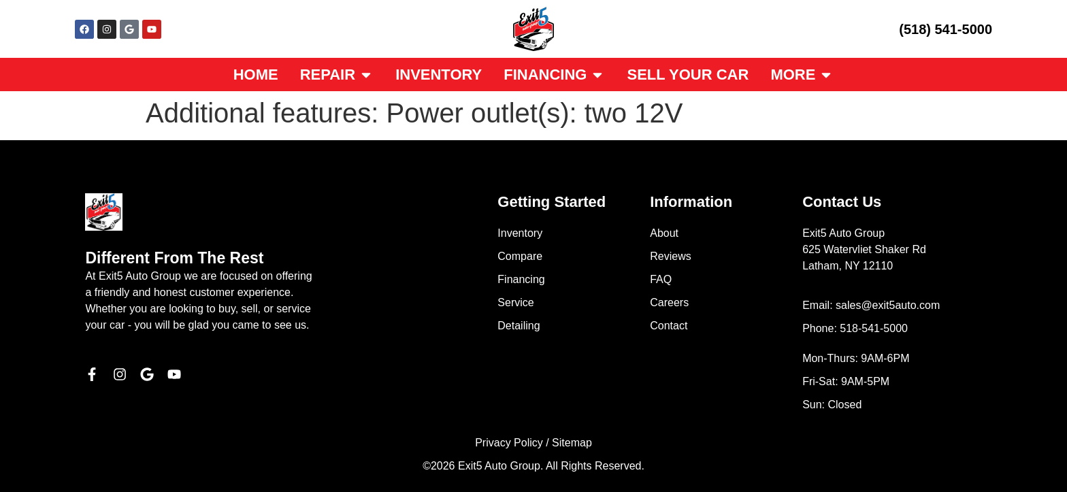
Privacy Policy (509, 442)
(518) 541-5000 (945, 29)
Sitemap (572, 442)
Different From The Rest (174, 258)
